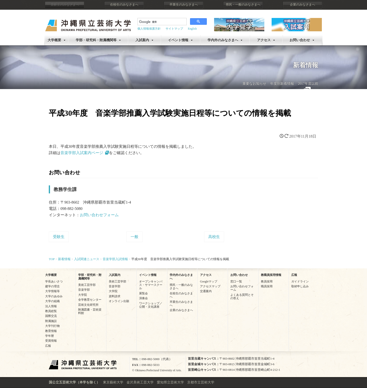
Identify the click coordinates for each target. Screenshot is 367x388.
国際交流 (51, 316)
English (192, 28)
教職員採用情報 (271, 275)
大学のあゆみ (54, 296)
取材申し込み (300, 286)
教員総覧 (51, 311)
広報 (48, 345)
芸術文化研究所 (88, 304)
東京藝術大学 (113, 382)
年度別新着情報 (282, 83)
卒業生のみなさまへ (183, 4)
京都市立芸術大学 (200, 382)
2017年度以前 (308, 83)
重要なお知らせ (254, 83)
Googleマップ (208, 281)
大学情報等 (52, 291)
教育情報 (51, 331)
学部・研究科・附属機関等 (96, 40)
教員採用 (267, 281)
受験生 (59, 237)
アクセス (264, 40)
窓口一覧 (236, 281)
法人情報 (51, 306)
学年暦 (49, 336)
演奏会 (143, 298)
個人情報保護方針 (149, 28)
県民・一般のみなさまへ (243, 4)
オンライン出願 (119, 301)
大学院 (82, 295)
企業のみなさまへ (302, 4)
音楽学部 (84, 289)
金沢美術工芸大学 (140, 382)
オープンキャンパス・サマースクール (150, 285)
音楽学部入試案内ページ (81, 153)
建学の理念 (52, 286)
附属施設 (51, 321)
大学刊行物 (52, 326)
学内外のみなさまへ (223, 40)
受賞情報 (51, 340)
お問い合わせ (300, 40)
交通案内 (206, 291)
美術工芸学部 (87, 285)
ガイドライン (300, 281)
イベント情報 (178, 40)
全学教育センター (89, 299)
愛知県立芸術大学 (170, 382)
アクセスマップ (210, 286)
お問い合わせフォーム (99, 215)
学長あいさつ (54, 281)
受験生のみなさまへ (64, 4)
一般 (134, 237)
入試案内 (142, 40)
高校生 (214, 237)
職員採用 (267, 286)
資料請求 (114, 296)
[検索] (161, 22)
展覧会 (143, 293)
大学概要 (54, 40)
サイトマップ (174, 28)
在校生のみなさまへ (124, 4)
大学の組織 (52, 301)
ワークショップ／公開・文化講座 (150, 305)
